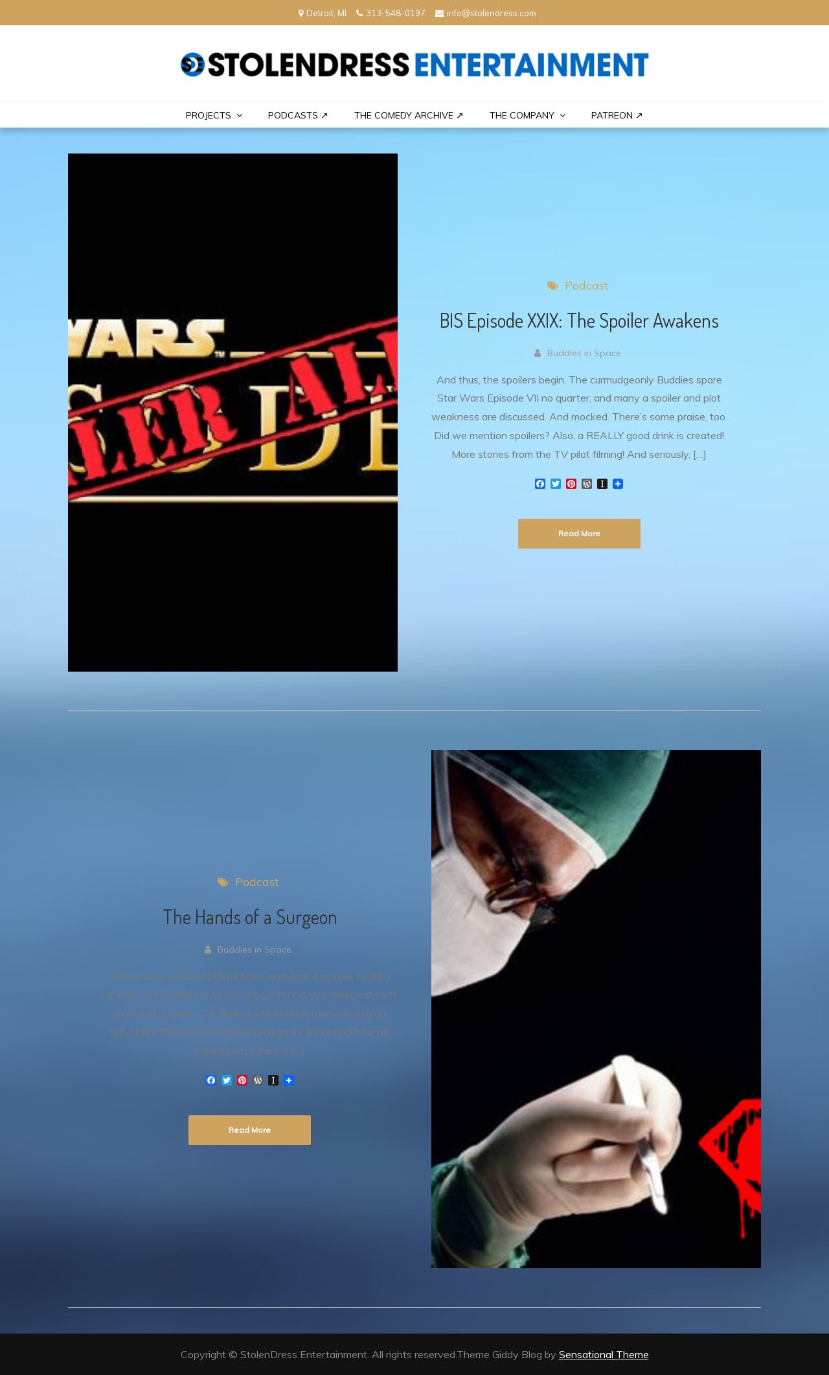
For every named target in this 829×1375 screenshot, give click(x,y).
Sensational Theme (604, 1354)
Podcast (586, 285)
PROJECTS (208, 115)
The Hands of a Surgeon (250, 916)
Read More (579, 533)
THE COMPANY (522, 115)
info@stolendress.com (485, 13)
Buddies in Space (584, 353)
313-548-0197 (391, 13)
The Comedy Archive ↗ (409, 115)
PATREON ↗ (617, 115)
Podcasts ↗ (298, 115)
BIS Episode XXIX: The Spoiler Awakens (579, 320)
